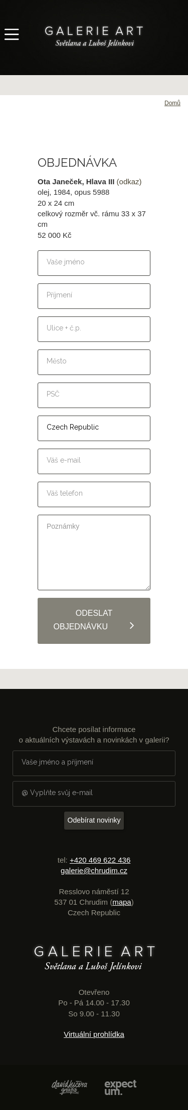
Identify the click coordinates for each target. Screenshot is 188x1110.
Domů (172, 103)
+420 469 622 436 (100, 860)
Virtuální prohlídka (94, 1034)
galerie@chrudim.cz (94, 870)
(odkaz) (129, 181)
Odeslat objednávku (94, 620)
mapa (121, 902)
